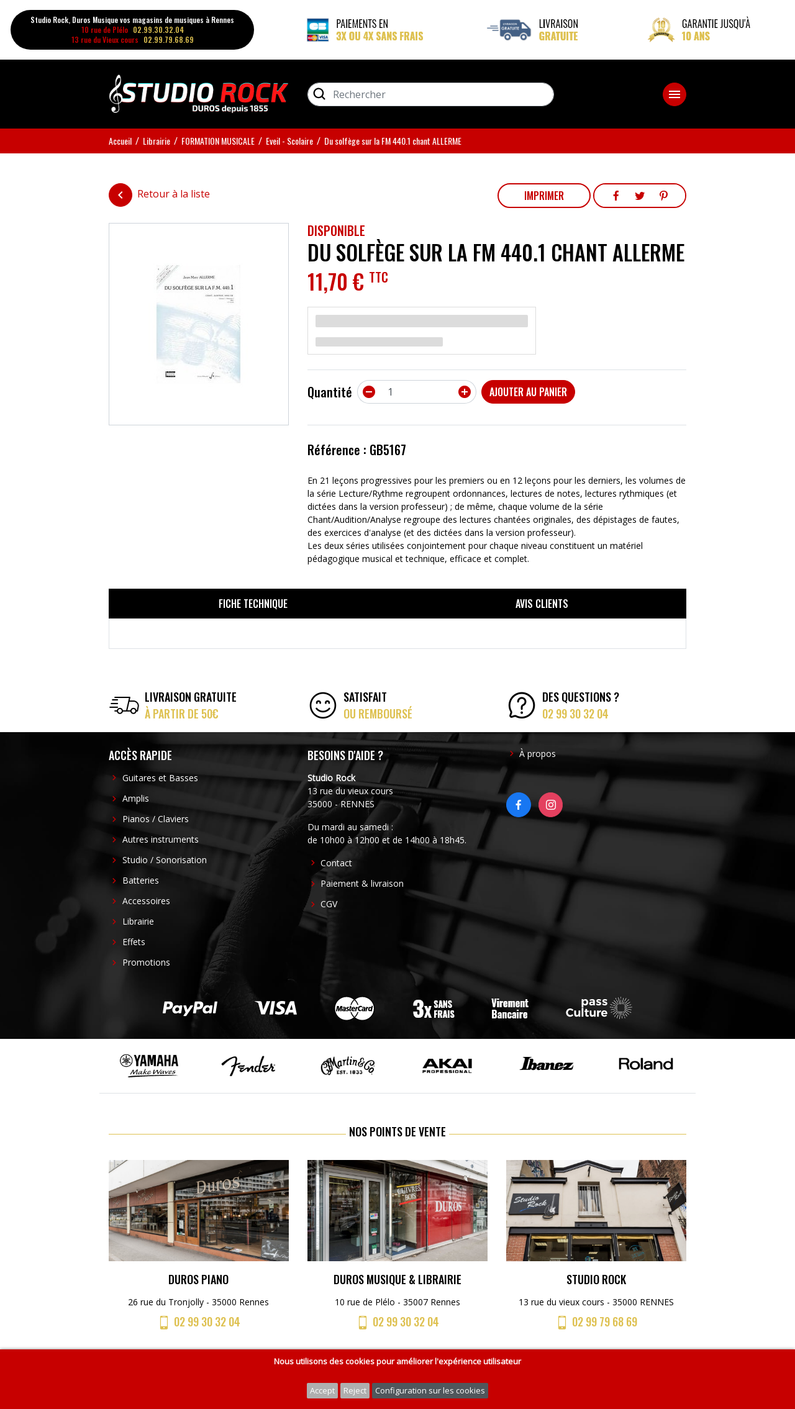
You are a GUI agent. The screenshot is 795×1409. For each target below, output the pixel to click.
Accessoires (146, 901)
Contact (336, 863)
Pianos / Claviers (155, 819)
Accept (322, 1390)
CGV (328, 904)
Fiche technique (253, 603)
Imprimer (544, 195)
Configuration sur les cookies (430, 1390)
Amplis (135, 798)
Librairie (138, 921)
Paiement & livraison (362, 883)
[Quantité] (416, 392)
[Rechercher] (430, 94)
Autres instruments (160, 839)
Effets (133, 942)
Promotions (146, 962)
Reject (354, 1390)
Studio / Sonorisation (164, 860)
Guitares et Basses (160, 778)
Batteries (140, 880)
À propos (537, 753)
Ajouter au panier (528, 391)
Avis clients (542, 603)
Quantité (329, 392)
